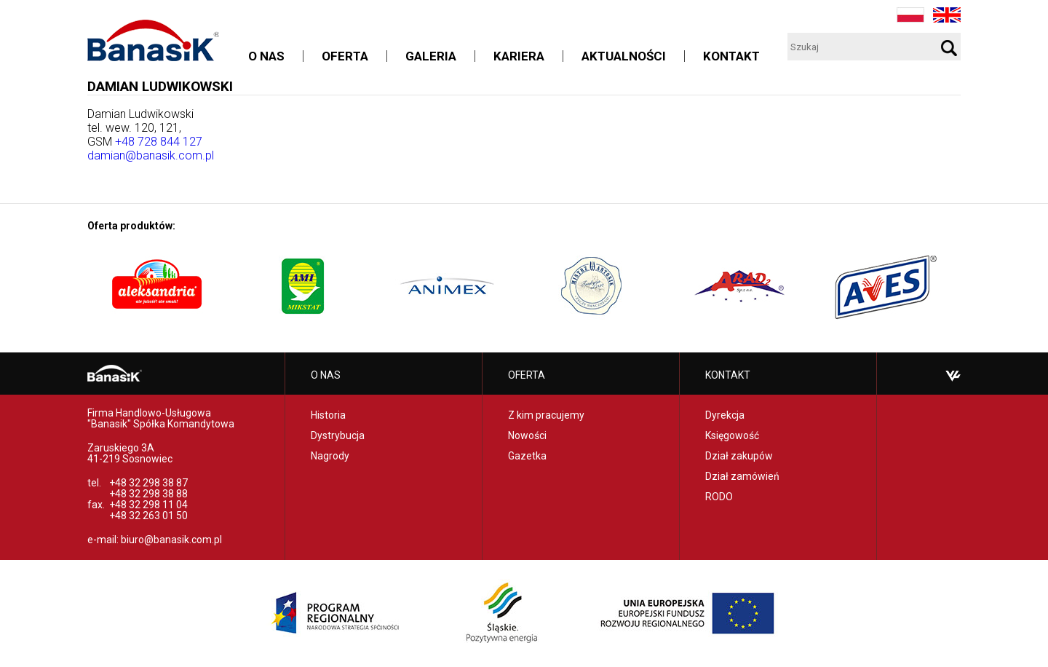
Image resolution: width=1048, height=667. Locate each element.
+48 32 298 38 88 (148, 494)
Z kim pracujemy (546, 415)
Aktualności (623, 56)
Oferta (345, 56)
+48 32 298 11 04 (148, 504)
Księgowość (732, 435)
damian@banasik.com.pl (150, 155)
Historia (328, 415)
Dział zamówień (742, 476)
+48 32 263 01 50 (148, 515)
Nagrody (330, 456)
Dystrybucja (338, 435)
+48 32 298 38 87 (148, 483)
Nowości (527, 435)
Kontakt (731, 56)
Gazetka (527, 456)
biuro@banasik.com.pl (171, 539)
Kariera (518, 56)
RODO (719, 496)
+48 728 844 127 (158, 142)
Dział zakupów (739, 456)
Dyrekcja (725, 415)
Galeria (430, 56)
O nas (266, 56)
